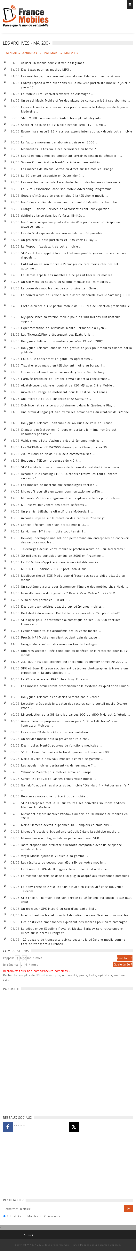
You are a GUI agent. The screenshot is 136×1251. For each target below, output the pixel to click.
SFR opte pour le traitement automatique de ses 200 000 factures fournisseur (71, 621)
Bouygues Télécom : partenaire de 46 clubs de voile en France (66, 423)
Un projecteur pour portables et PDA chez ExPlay (57, 239)
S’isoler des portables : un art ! (44, 599)
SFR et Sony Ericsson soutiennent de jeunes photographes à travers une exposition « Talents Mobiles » (75, 670)
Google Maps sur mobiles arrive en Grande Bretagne (59, 644)
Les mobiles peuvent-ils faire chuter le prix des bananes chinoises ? (71, 182)
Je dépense (11, 964)
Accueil (11, 53)
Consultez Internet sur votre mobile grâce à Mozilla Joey (62, 372)
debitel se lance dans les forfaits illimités (51, 215)
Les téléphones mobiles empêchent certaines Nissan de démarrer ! (69, 155)
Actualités (30, 53)
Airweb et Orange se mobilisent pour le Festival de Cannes (64, 392)
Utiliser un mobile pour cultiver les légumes (52, 62)
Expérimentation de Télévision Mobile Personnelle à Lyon (62, 327)
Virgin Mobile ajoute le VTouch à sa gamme (52, 855)
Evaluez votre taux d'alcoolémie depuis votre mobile (59, 630)
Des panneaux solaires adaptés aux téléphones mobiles (61, 606)
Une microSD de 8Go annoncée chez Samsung (54, 398)
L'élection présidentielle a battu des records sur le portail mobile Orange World (74, 705)
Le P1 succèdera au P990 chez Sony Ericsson (54, 679)
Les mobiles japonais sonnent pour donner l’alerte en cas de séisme (70, 76)
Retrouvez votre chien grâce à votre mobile (53, 796)
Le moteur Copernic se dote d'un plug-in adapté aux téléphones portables (75, 875)
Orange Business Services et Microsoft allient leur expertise (65, 208)
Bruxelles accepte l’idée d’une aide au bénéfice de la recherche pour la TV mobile (74, 652)
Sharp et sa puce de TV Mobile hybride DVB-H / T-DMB (62, 124)
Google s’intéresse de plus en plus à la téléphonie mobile (63, 195)
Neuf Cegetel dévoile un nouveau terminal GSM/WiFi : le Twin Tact (70, 202)
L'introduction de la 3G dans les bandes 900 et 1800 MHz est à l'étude (73, 714)
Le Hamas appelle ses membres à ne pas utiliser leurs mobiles (66, 275)
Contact (28, 1235)
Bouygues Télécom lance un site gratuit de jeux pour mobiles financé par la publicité (76, 349)
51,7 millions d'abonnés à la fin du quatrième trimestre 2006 (66, 752)
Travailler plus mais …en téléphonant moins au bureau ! (61, 365)
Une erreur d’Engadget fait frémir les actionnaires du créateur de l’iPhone (75, 412)
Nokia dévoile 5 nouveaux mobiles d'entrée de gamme (60, 758)
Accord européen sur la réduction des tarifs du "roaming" (63, 518)
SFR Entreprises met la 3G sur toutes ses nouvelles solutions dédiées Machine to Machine (73, 805)
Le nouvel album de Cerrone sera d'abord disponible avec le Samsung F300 (75, 295)
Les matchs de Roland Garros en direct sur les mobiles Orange (67, 169)
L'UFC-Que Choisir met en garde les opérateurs (55, 358)
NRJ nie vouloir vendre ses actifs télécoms (52, 504)
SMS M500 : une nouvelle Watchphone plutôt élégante (61, 118)
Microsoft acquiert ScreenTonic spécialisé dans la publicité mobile (68, 831)
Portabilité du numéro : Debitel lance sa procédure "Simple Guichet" (70, 613)
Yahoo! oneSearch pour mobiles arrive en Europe (56, 772)
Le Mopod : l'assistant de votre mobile (49, 246)
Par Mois (51, 53)
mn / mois (34, 958)
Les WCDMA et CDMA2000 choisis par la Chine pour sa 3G (64, 447)
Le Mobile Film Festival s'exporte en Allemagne (55, 93)
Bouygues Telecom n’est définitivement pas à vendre (60, 696)
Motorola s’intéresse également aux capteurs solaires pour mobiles (70, 498)
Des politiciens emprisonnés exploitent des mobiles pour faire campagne (74, 922)
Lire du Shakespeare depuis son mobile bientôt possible (61, 233)
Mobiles (32, 1216)
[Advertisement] (32, 1052)
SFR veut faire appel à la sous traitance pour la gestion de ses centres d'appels (73, 255)
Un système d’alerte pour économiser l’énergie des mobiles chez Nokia (72, 586)
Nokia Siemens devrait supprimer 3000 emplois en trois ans (65, 824)
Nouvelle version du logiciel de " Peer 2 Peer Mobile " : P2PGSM (68, 593)
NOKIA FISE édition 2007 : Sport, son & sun (54, 569)
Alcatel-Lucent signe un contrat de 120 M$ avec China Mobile (66, 385)
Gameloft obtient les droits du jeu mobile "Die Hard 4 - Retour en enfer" (75, 785)
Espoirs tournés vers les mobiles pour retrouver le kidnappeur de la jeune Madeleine (74, 109)
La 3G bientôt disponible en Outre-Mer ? (51, 175)
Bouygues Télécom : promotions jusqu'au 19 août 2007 (62, 341)
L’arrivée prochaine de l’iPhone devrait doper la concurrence (64, 378)
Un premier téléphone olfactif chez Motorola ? (55, 511)
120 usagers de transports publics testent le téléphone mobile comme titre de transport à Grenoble (73, 941)
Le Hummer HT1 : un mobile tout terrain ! (52, 531)
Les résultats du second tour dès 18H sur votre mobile (62, 862)
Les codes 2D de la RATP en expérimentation (54, 732)
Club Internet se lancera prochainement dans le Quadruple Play (66, 405)
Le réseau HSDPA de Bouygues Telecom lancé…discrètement (65, 869)
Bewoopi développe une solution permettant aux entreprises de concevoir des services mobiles (75, 540)
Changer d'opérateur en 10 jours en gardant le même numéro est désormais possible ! (68, 431)
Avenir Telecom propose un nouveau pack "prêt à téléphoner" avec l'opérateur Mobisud (69, 723)
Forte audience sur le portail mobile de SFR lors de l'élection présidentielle (75, 306)
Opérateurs (52, 1216)
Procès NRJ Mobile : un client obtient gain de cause (59, 637)
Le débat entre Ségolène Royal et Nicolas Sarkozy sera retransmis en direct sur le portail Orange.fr (72, 930)
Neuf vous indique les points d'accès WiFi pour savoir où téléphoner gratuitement (71, 224)
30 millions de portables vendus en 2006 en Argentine (61, 555)
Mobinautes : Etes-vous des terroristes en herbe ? (58, 149)
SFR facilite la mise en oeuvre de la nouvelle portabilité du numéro (70, 467)
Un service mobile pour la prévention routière (54, 738)
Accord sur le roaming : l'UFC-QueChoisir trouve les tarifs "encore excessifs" (69, 475)
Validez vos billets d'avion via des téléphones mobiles (60, 440)
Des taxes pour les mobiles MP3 (45, 69)
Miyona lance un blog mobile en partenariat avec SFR (60, 838)
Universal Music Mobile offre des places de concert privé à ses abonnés (73, 100)
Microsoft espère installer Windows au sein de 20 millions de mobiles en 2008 (74, 815)
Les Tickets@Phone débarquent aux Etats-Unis (56, 334)
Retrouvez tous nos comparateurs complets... (36, 970)
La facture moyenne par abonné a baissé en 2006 (57, 142)
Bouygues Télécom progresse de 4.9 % (49, 460)
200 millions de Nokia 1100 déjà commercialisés (56, 453)
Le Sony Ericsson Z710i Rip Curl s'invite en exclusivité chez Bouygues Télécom (72, 888)
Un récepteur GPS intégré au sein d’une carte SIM (57, 908)
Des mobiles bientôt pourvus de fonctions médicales (60, 745)
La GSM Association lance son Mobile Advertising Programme (66, 188)
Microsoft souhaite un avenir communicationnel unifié (60, 491)
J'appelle (9, 958)
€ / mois (31, 964)
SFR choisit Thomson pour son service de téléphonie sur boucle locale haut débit (76, 899)
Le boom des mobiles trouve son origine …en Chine (58, 288)
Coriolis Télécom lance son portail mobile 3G (53, 524)
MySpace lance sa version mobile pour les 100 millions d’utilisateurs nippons (71, 318)
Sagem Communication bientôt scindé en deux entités (60, 162)
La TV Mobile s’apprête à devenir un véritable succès (59, 562)
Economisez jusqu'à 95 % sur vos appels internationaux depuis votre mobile (76, 131)
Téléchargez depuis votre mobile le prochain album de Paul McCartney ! (73, 549)
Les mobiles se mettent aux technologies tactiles (57, 484)
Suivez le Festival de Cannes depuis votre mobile (57, 778)
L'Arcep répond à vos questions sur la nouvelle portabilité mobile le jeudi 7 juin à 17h (75, 84)
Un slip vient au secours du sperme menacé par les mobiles (64, 281)
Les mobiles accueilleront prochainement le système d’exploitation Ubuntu (75, 686)
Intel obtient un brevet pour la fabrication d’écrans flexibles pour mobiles (74, 915)
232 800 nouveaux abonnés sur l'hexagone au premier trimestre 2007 (72, 661)
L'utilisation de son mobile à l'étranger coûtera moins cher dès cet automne (70, 266)
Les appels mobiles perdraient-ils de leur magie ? (57, 765)
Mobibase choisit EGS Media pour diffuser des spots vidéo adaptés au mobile (73, 577)
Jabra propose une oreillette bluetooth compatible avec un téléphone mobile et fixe (71, 846)
